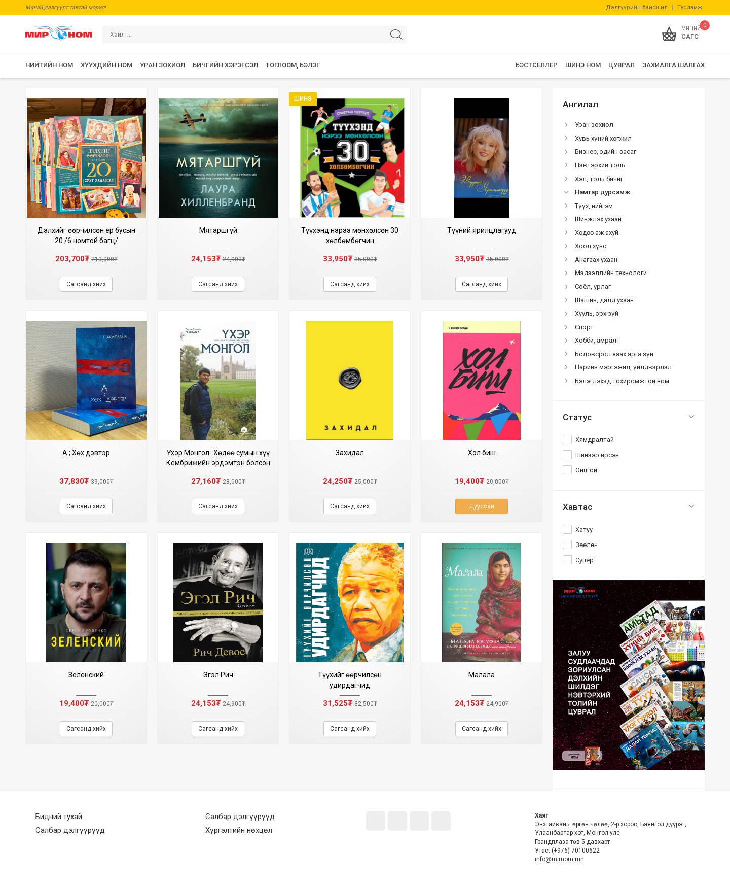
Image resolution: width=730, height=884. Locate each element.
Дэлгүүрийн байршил (637, 7)
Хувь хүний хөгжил (603, 138)
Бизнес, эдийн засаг (605, 151)
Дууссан (481, 506)
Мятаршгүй (218, 230)
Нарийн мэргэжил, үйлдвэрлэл (623, 367)
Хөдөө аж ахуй (596, 232)
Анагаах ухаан (596, 259)
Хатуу (584, 529)
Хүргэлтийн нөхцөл (238, 830)
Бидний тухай (58, 816)
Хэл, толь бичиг (599, 179)
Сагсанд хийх (86, 284)
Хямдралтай (594, 440)
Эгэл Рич (218, 675)
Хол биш (482, 453)
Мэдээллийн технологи (611, 273)
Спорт (584, 327)
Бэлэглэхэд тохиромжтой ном (622, 381)
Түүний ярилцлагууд (481, 230)
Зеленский (86, 675)
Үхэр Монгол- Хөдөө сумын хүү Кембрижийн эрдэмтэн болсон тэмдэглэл (218, 463)
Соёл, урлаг (593, 286)
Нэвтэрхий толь (600, 165)
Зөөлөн (586, 545)
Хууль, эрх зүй (596, 313)
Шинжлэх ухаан (598, 219)
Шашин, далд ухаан (604, 300)
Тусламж (689, 7)
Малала (481, 675)
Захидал (350, 453)
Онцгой (586, 470)
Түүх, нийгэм (594, 206)
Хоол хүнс (590, 246)
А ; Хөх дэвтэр (86, 453)
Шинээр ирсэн (597, 455)
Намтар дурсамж (602, 192)
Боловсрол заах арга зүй (614, 354)
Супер (584, 560)
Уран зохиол (594, 124)
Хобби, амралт (597, 340)
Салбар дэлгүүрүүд (70, 830)
